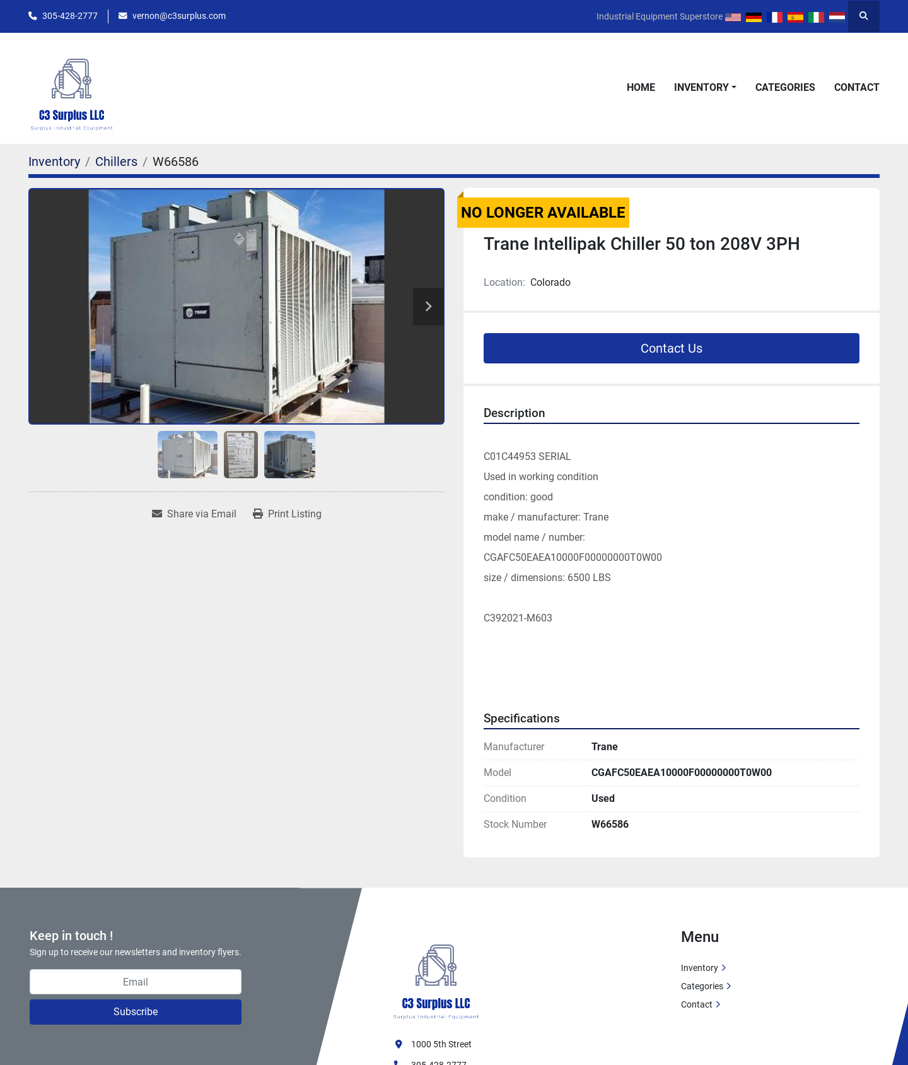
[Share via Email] (194, 514)
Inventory (701, 87)
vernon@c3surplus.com (179, 16)
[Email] (136, 981)
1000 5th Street (441, 1044)
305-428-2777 (70, 16)
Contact (857, 87)
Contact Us (671, 348)
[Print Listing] (287, 514)
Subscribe (136, 1012)
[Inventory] (54, 161)
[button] (705, 87)
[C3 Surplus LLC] (436, 975)
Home (641, 87)
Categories (785, 87)
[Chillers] (116, 161)
